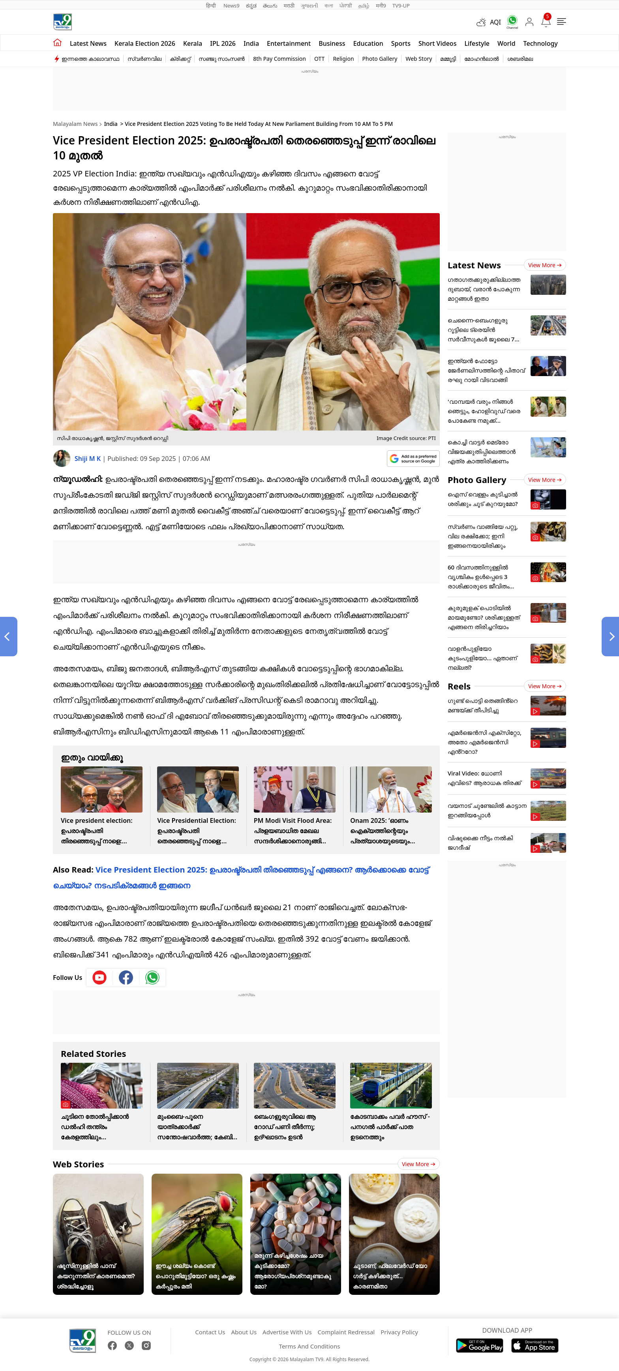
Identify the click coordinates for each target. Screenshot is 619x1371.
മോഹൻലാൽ (481, 58)
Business (332, 43)
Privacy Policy (399, 1332)
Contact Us (210, 1332)
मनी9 (381, 5)
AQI (495, 22)
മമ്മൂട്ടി (448, 58)
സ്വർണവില (144, 58)
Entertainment (289, 43)
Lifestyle (477, 43)
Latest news (88, 43)
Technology (540, 43)
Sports (401, 43)
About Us (244, 1332)
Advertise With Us (287, 1332)
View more (418, 1164)
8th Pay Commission (279, 58)
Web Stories (78, 1164)
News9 (231, 5)
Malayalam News (75, 123)
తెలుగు (270, 5)
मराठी (289, 5)
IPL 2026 (223, 43)
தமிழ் (364, 5)
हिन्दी (211, 5)
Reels (459, 686)
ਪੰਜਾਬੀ (346, 5)
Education (368, 43)
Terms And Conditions (309, 1346)
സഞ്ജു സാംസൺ (222, 58)
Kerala (192, 43)
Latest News (474, 265)
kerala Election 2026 (144, 43)
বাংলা (329, 5)
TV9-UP (401, 5)
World (506, 43)
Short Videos (437, 43)
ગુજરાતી (309, 5)
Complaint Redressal (346, 1332)
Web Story (418, 58)
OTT (319, 58)
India (251, 43)
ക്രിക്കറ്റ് (180, 58)
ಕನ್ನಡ (251, 5)
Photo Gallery (380, 58)
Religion (343, 58)
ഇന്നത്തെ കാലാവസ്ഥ (90, 58)
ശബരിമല (520, 58)
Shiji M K (88, 458)
